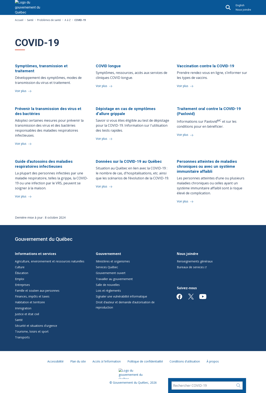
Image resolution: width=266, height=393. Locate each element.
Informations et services (35, 253)
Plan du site (78, 361)
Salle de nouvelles (108, 285)
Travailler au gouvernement (114, 279)
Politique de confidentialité (145, 361)
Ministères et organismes (113, 261)
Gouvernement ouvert (111, 273)
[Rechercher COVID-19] (202, 385)
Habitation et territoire (30, 302)
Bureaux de (192, 267)
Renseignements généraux (195, 261)
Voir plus (21, 91)
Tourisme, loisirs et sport (32, 331)
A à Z (68, 20)
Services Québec (107, 267)
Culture (20, 267)
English (240, 5)
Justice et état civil (27, 314)
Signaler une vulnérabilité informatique (121, 296)
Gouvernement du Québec (44, 239)
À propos (213, 361)
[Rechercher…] (238, 385)
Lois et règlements (108, 291)
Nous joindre (243, 9)
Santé (30, 20)
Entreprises (22, 285)
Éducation (21, 273)
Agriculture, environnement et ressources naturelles (49, 261)
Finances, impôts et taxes (32, 296)
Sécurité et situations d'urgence (36, 326)
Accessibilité (55, 361)
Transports (22, 337)
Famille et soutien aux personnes (37, 291)
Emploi (19, 279)
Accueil (19, 20)
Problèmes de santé (49, 20)
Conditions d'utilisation (185, 361)
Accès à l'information (106, 361)
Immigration (23, 308)
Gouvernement (108, 253)
